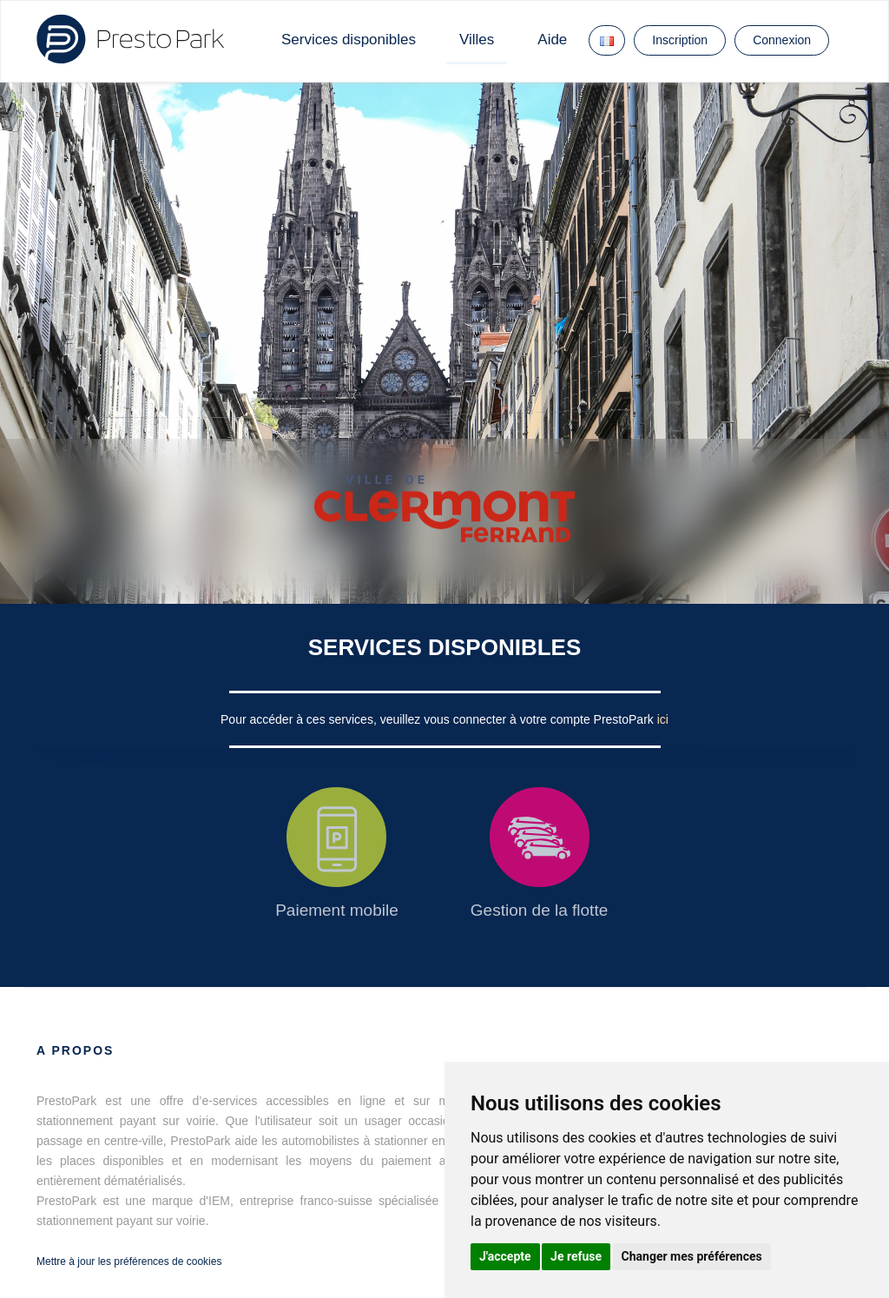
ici (662, 719)
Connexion (782, 40)
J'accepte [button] (505, 1256)
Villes (476, 39)
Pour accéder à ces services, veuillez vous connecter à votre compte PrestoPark (439, 719)
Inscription (680, 40)
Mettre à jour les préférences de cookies (128, 1261)
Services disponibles (348, 39)
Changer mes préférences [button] (692, 1256)
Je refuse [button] (576, 1256)
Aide (552, 39)
